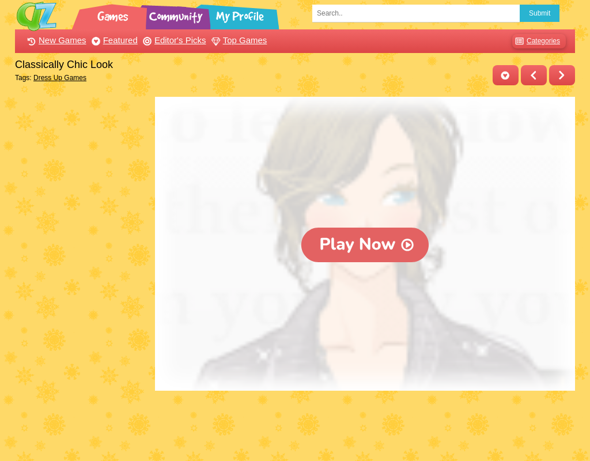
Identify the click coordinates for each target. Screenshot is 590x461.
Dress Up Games (59, 78)
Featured (113, 40)
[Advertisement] (82, 270)
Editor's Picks (173, 40)
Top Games (238, 40)
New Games (55, 40)
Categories (536, 41)
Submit (539, 13)
